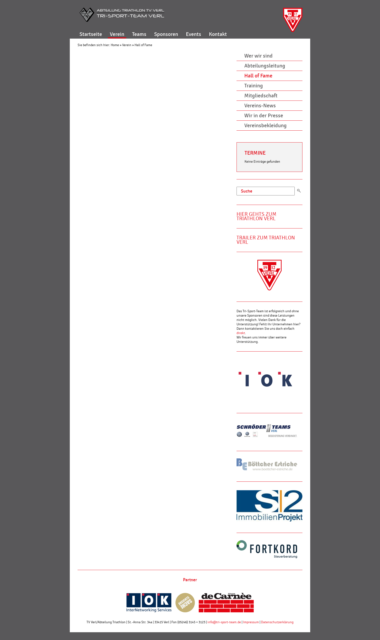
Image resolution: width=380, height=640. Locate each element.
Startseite (90, 34)
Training (253, 86)
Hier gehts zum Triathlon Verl (256, 216)
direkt (241, 333)
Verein (117, 34)
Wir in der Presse (263, 115)
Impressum (251, 622)
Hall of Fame (143, 45)
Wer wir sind (258, 56)
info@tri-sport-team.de (224, 622)
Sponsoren (166, 34)
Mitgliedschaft (260, 96)
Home (115, 45)
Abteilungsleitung (264, 66)
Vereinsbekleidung (265, 125)
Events (193, 34)
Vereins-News (260, 105)
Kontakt (218, 34)
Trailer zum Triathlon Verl (266, 240)
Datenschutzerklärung (277, 622)
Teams (139, 34)
